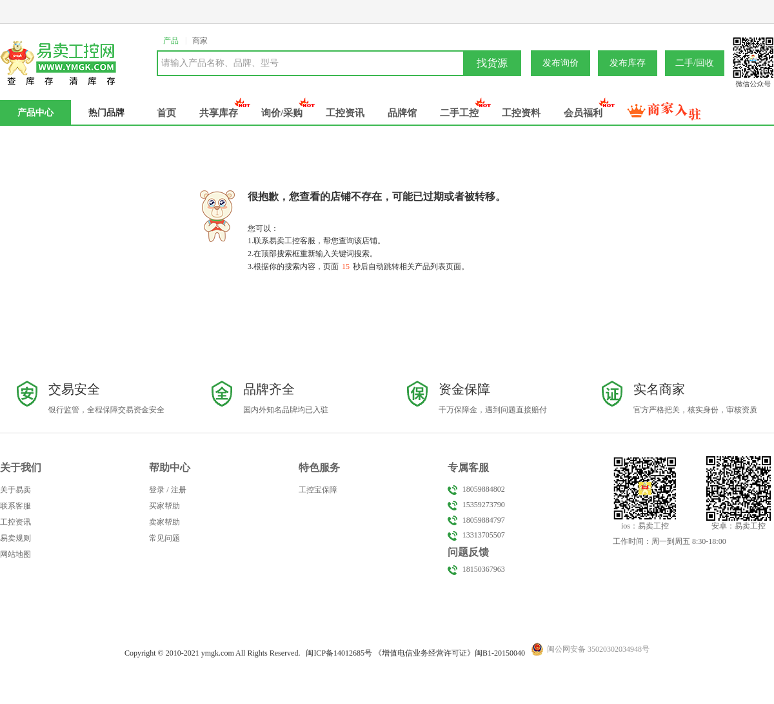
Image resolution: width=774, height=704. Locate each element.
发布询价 (560, 63)
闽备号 (339, 653)
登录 (156, 489)
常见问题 (164, 538)
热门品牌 (106, 112)
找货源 (492, 62)
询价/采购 (282, 113)
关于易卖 (15, 489)
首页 (166, 113)
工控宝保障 (318, 489)
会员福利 (583, 113)
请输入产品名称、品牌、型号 (220, 63)
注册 (178, 489)
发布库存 (628, 63)
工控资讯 (345, 113)
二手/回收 (694, 63)
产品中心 (35, 112)
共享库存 (218, 113)
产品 (171, 40)
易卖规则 (15, 538)
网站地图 (15, 554)
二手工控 (459, 113)
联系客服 (15, 505)
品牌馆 (402, 113)
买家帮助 (164, 505)
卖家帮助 (164, 522)
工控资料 (521, 113)
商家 (200, 40)
